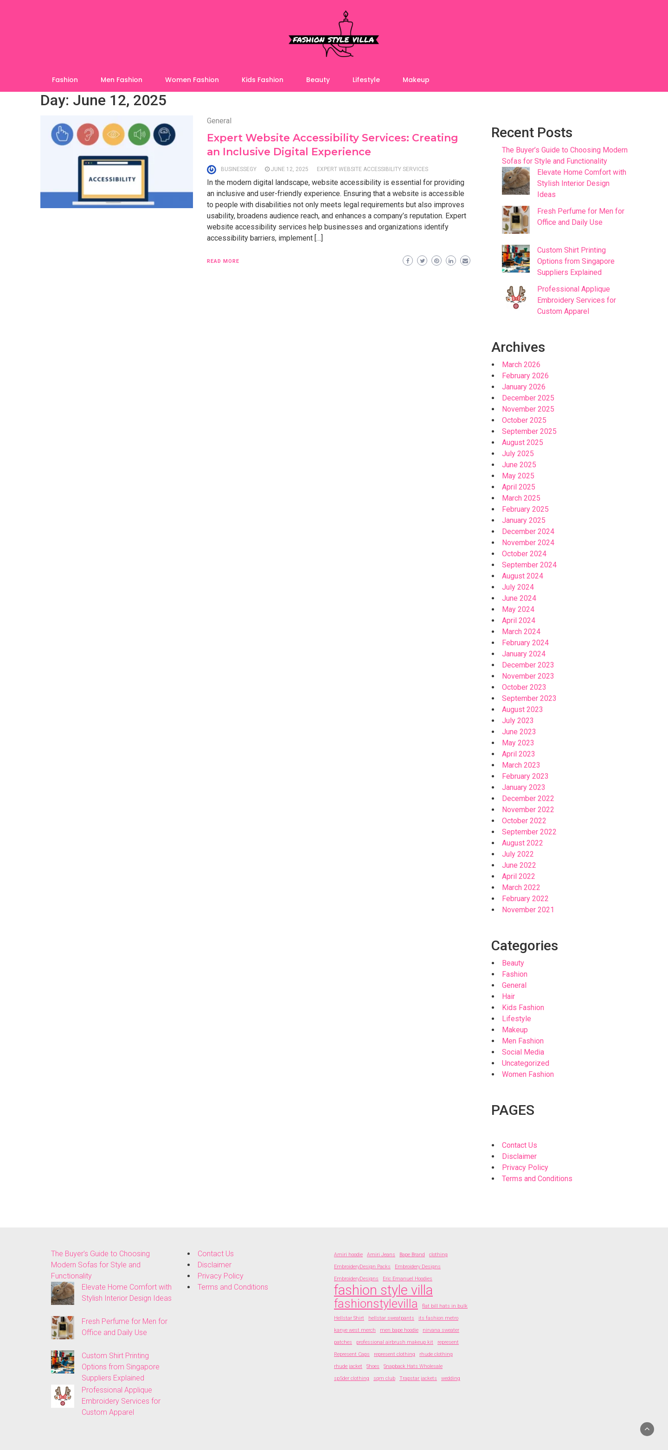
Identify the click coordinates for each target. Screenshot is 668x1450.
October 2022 (524, 820)
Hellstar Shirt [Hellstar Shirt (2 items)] (349, 1318)
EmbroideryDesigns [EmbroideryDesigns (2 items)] (356, 1279)
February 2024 (525, 642)
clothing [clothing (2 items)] (438, 1255)
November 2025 (528, 409)
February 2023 (525, 776)
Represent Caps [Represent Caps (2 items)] (352, 1354)
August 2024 (522, 576)
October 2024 (524, 553)
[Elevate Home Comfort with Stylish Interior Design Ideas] (516, 181)
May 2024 (518, 609)
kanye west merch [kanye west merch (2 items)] (355, 1330)
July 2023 (518, 720)
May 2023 (518, 742)
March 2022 (521, 887)
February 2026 (525, 375)
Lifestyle (366, 79)
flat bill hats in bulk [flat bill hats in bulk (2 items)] (445, 1306)
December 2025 (528, 398)
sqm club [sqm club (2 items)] (384, 1378)
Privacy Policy (525, 1167)
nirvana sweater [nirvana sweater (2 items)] (441, 1330)
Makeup (416, 79)
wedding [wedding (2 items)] (450, 1378)
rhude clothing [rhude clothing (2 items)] (436, 1354)
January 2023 (524, 787)
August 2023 (522, 709)
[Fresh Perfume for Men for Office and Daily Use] (516, 220)
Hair (508, 996)
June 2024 (519, 598)
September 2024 (529, 564)
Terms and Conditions (537, 1178)
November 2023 (528, 676)
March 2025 (521, 498)
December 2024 (528, 531)
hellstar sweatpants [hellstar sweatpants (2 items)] (391, 1318)
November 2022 (528, 809)
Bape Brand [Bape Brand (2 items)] (412, 1255)
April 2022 (518, 876)
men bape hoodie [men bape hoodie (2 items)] (399, 1330)
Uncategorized (525, 1063)
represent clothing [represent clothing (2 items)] (394, 1354)
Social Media (523, 1052)
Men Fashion (121, 79)
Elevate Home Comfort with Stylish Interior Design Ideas (581, 183)
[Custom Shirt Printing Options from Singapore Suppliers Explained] (516, 259)
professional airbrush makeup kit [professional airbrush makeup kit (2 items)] (394, 1342)
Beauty (318, 79)
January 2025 (524, 520)
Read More (223, 261)
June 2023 (519, 731)
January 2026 (524, 386)
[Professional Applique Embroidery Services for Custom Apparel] (516, 298)
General (219, 120)
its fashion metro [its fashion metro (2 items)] (438, 1318)
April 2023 (518, 754)
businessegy (239, 169)
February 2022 (525, 898)
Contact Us (519, 1145)
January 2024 (524, 653)
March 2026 (521, 364)
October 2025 (524, 420)
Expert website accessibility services (372, 169)
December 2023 (528, 665)
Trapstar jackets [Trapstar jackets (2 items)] (418, 1378)
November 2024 (528, 542)
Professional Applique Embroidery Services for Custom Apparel (576, 300)
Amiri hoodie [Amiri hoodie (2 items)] (348, 1255)
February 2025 (525, 509)
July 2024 (518, 587)
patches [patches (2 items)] (343, 1342)
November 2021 (528, 909)
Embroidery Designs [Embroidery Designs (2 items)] (418, 1267)
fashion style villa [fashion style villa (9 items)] (383, 1290)
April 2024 (518, 620)
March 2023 (521, 765)
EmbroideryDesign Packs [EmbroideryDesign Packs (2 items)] (362, 1267)
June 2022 (519, 865)
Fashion (65, 79)
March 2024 (521, 631)
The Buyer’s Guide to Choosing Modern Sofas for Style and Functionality (100, 1264)
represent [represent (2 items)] (448, 1342)
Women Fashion (192, 79)
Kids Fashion (262, 79)
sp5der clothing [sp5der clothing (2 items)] (351, 1378)
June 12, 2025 (289, 169)
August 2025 (522, 442)
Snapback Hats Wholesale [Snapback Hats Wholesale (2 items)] (413, 1366)
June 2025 (519, 464)
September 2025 (529, 431)
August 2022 (522, 843)
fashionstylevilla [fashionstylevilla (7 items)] (376, 1303)
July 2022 (518, 854)
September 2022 (529, 831)
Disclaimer (519, 1156)
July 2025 (518, 453)
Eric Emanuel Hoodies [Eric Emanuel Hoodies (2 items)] (407, 1279)
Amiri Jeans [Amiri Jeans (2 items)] (381, 1255)
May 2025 (518, 475)
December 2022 (528, 798)
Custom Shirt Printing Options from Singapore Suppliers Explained (576, 261)
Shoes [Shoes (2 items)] (372, 1366)
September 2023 (529, 698)
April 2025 (518, 487)
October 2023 (524, 687)
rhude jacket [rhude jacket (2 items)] (348, 1366)
